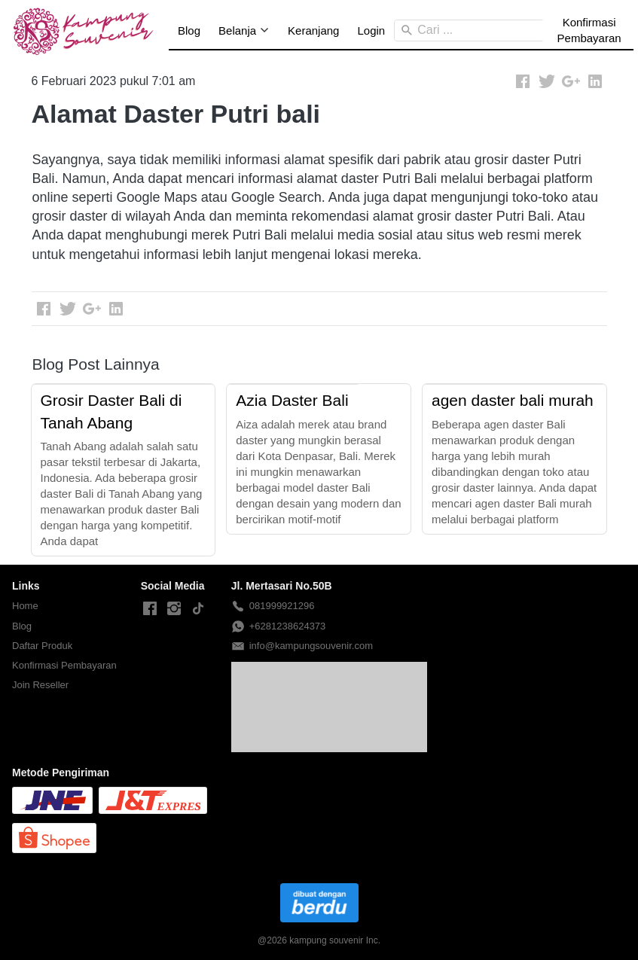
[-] (150, 609)
